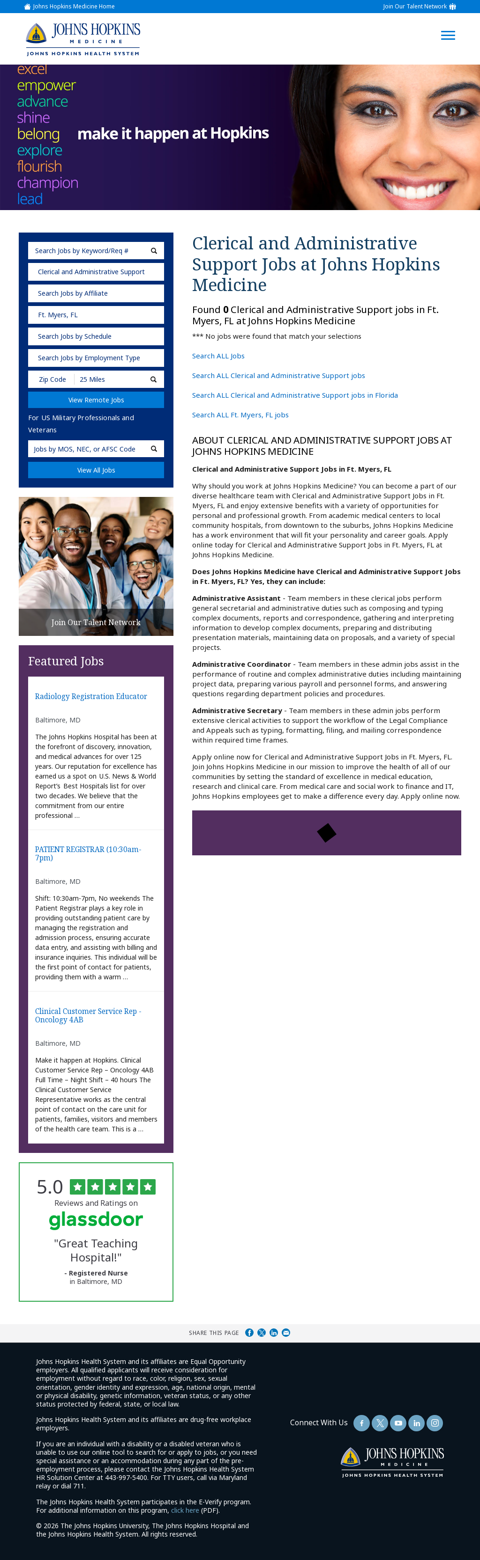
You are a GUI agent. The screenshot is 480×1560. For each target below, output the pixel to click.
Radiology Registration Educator (91, 697)
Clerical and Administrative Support (91, 271)
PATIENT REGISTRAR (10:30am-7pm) (88, 854)
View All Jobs (96, 470)
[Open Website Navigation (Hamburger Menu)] (453, 24)
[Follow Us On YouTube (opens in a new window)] (398, 1423)
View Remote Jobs (96, 399)
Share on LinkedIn (274, 1332)
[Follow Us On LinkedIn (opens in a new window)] (416, 1423)
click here (185, 1510)
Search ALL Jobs (218, 355)
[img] (82, 39)
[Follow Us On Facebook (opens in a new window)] (362, 1423)
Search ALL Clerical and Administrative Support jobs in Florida (295, 395)
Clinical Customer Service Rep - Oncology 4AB (88, 1016)
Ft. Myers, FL (58, 314)
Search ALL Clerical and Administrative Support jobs (278, 375)
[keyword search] (96, 250)
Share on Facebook (249, 1332)
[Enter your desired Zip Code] (52, 379)
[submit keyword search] (154, 251)
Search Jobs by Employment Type (89, 357)
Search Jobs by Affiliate (73, 293)
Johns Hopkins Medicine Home (74, 6)
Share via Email (286, 1332)
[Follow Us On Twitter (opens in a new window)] (380, 1423)
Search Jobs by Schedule (75, 336)
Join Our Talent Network (415, 6)
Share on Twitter (261, 1332)
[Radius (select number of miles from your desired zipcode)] (106, 379)
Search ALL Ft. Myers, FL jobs (240, 414)
